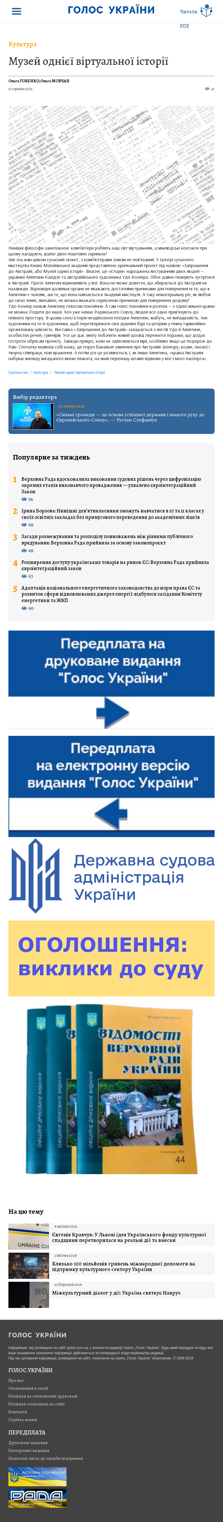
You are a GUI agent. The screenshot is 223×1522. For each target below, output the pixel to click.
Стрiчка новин (22, 1420)
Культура (22, 43)
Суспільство (18, 373)
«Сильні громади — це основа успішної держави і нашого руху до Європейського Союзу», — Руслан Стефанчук (130, 417)
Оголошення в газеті (28, 1388)
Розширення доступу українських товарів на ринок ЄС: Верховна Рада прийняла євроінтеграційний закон (115, 565)
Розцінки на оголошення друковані (43, 1396)
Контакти (17, 1412)
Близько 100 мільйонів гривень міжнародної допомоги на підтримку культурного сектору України (123, 1266)
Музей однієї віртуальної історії (88, 61)
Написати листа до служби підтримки (45, 1458)
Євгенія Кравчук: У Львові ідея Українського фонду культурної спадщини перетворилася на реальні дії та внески (129, 1237)
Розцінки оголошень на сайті (36, 1404)
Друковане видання (28, 1443)
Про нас (16, 1380)
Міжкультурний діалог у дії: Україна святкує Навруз (116, 1293)
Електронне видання (28, 1450)
